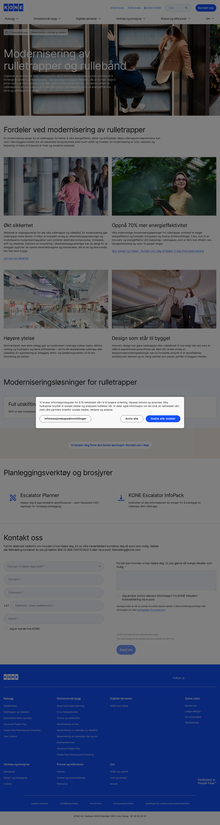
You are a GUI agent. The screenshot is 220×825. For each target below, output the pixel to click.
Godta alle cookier (163, 418)
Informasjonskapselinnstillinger (65, 418)
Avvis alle (131, 418)
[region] (110, 412)
